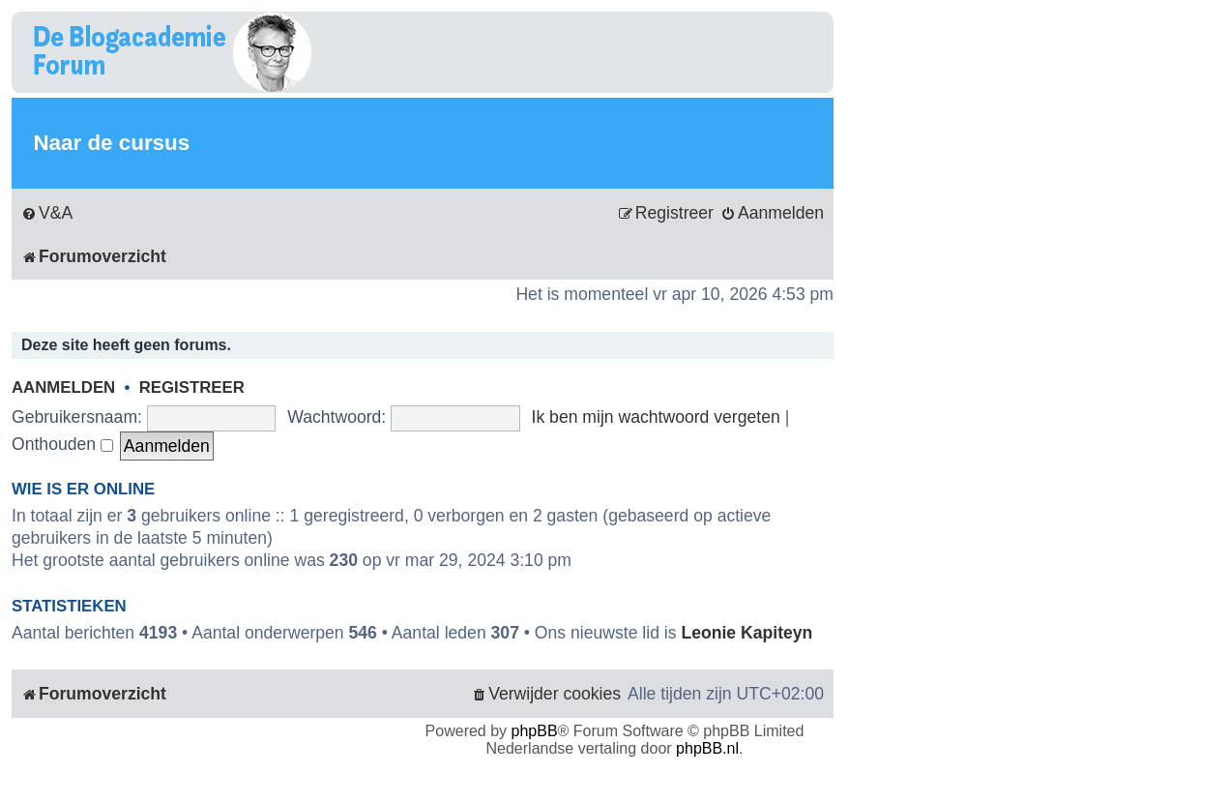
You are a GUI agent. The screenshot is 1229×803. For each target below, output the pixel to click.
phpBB (535, 731)
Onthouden (62, 444)
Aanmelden (63, 387)
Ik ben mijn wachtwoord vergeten (656, 417)
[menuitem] (47, 213)
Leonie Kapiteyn (746, 632)
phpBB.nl (707, 748)
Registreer (192, 387)
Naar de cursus (111, 143)
